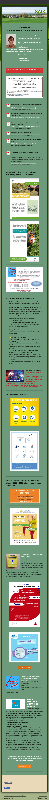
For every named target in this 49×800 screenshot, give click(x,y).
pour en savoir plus (24, 667)
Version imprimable (10, 796)
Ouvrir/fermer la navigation (24, 2)
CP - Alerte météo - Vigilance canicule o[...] (23, 108)
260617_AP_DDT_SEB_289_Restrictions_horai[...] (25, 134)
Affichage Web (42, 798)
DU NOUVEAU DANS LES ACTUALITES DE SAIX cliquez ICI (24, 70)
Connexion (43, 796)
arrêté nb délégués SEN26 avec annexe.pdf (23, 163)
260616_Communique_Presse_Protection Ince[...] (25, 117)
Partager (7, 787)
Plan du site (22, 796)
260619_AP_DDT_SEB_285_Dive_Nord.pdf (23, 143)
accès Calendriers (24, 766)
